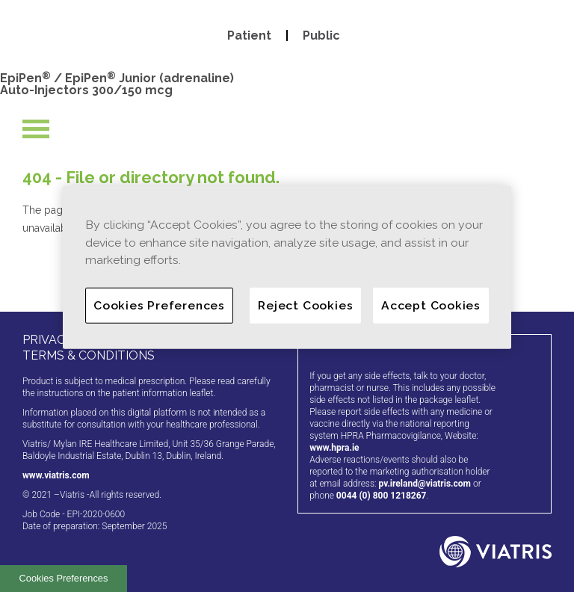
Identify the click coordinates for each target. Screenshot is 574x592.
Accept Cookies (431, 305)
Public (321, 35)
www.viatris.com (56, 475)
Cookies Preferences (63, 578)
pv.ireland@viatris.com (424, 483)
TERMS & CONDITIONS (88, 355)
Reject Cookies (305, 305)
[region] (287, 267)
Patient (249, 35)
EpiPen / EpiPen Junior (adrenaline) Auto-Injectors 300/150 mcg (117, 84)
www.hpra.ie (334, 448)
